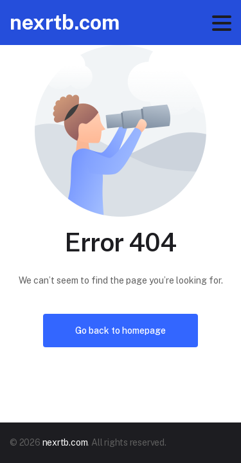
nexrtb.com (65, 22)
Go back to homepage (120, 330)
